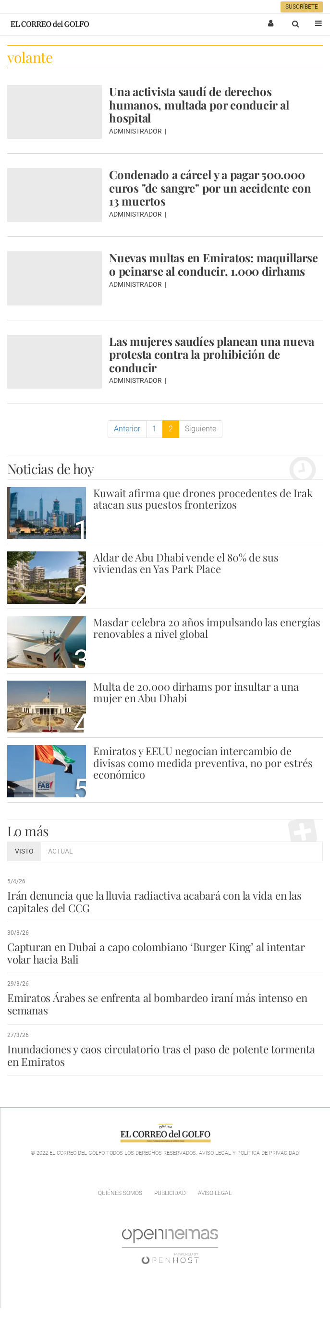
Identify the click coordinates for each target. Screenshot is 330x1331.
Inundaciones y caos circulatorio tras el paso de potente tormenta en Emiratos (161, 1055)
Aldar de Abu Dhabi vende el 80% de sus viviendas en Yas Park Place (186, 563)
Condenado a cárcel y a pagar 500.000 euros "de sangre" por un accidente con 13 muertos (210, 187)
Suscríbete (301, 6)
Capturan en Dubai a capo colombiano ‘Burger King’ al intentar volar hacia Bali (156, 953)
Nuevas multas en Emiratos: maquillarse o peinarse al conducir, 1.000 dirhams (213, 264)
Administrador (136, 131)
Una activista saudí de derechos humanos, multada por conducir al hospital (199, 104)
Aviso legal (215, 1193)
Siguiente (200, 428)
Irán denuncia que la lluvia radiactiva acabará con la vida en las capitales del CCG (154, 901)
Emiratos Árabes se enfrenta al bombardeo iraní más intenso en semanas (157, 1003)
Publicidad (170, 1193)
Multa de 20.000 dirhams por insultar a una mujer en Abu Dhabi (196, 692)
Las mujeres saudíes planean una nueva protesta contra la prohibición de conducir (211, 354)
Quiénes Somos (120, 1193)
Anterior (127, 428)
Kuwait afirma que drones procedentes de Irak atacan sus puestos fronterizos (203, 499)
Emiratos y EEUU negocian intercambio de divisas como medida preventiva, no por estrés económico (203, 762)
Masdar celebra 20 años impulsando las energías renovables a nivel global (206, 628)
